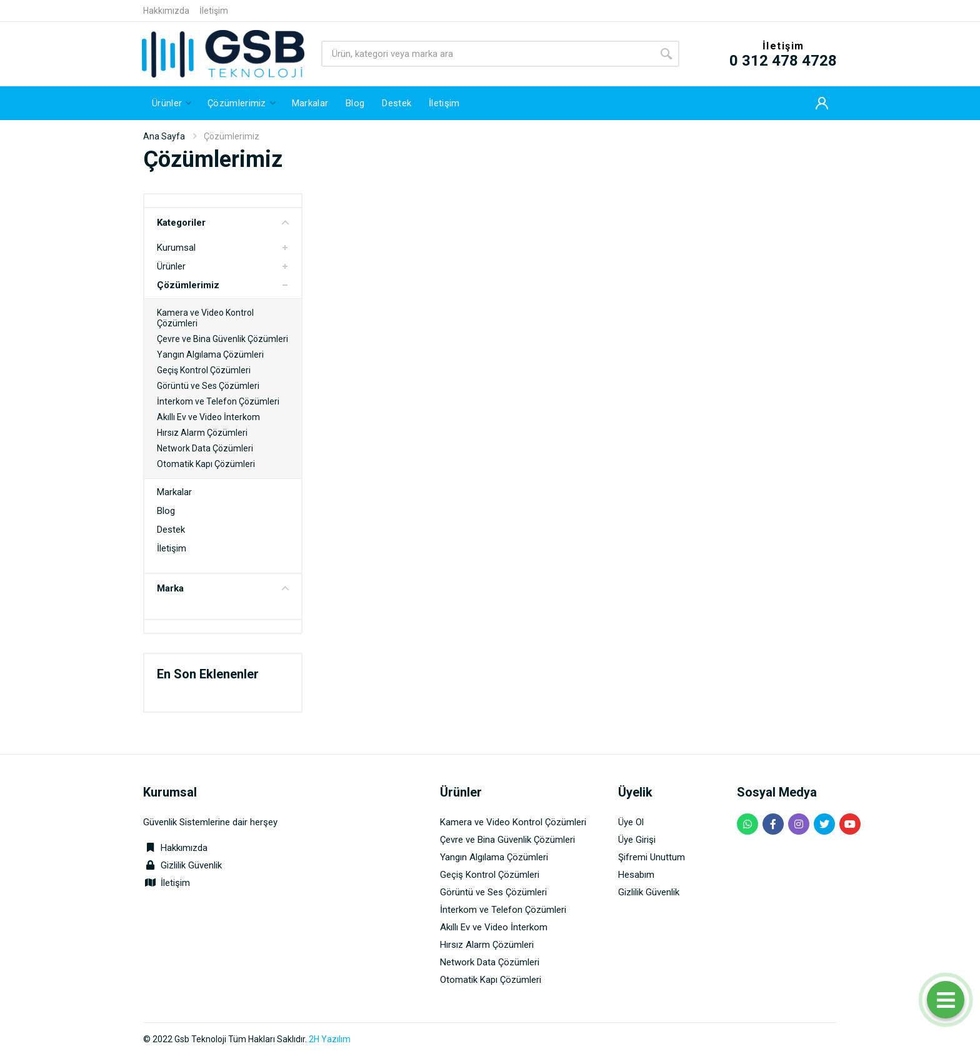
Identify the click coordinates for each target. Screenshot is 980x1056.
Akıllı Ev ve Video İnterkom (208, 417)
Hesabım (636, 874)
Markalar (174, 492)
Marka (223, 588)
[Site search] (487, 54)
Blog (166, 510)
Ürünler (171, 266)
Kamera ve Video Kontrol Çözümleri (513, 822)
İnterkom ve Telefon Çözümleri (218, 401)
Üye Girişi (637, 839)
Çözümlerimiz (188, 285)
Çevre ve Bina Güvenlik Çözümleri (222, 339)
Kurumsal (176, 247)
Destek (171, 529)
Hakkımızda (166, 10)
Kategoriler (223, 222)
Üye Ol (631, 822)
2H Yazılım (330, 1039)
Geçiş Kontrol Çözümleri (204, 370)
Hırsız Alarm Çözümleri (202, 433)
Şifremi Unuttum (651, 857)
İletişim (213, 10)
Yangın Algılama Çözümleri (210, 354)
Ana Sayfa (164, 136)
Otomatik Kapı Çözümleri (206, 464)
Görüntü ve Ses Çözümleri (208, 386)
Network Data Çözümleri (205, 448)
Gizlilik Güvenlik (191, 865)
